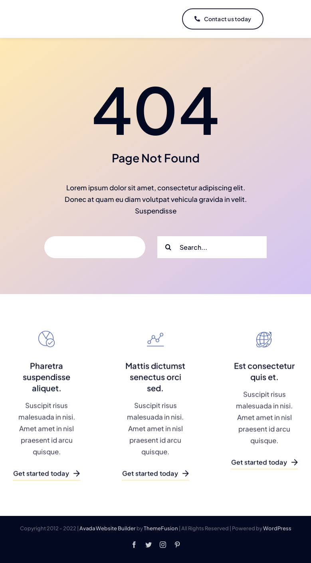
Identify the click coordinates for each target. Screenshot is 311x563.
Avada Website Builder (107, 528)
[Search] (168, 247)
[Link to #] (282, 19)
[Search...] (212, 247)
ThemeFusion (161, 528)
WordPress (277, 528)
